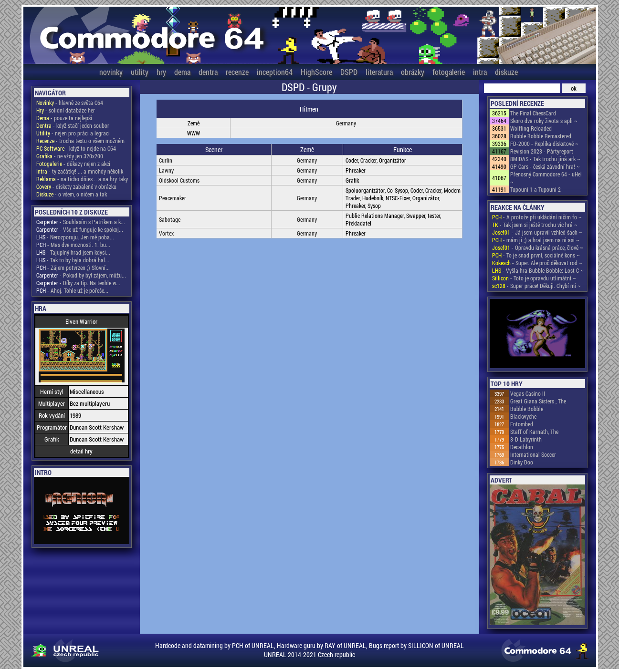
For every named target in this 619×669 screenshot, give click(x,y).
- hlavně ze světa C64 (69, 102)
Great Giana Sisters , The (538, 401)
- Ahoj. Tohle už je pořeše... (72, 290)
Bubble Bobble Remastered (540, 136)
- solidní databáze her (65, 110)
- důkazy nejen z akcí (73, 163)
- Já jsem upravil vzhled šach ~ (537, 232)
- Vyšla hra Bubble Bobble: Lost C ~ (538, 270)
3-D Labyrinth (526, 439)
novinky (111, 72)
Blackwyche (523, 416)
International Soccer (533, 454)
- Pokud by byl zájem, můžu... (81, 275)
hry (161, 72)
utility (139, 72)
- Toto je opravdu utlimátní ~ (534, 278)
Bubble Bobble (526, 408)
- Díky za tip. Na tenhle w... (78, 283)
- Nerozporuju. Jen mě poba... (75, 237)
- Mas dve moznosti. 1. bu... (73, 244)
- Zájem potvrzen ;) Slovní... (73, 267)
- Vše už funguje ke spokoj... (79, 229)
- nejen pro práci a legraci (73, 133)
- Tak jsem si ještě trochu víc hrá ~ (534, 224)
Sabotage (169, 219)
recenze (237, 72)
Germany (346, 123)
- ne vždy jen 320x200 (69, 156)
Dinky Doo (521, 462)
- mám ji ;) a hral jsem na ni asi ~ (535, 240)
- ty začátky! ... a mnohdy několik (79, 171)
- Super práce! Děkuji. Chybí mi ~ (536, 285)
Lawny (166, 170)
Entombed (521, 424)
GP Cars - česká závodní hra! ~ (545, 166)
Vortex (166, 233)
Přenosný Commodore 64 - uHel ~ (546, 177)
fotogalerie (448, 72)
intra (480, 72)
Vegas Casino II (527, 393)
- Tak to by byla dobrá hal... (72, 260)
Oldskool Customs (179, 180)
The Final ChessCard (533, 113)
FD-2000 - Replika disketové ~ (544, 143)
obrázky (412, 72)
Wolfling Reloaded (531, 128)
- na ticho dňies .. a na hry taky (82, 179)
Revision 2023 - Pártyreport (541, 151)
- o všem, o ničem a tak (71, 194)
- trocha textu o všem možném (80, 140)
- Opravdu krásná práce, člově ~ (537, 247)
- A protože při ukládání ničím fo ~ (537, 217)
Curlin (165, 160)
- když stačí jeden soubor (72, 125)
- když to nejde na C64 (76, 148)
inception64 (275, 72)
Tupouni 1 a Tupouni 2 (535, 189)
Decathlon (521, 447)
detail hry (81, 451)
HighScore (316, 72)
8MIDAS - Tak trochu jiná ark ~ (545, 159)
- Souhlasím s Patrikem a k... (80, 222)
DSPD (348, 72)
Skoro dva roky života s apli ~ (543, 120)
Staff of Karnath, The (534, 431)
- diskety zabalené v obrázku (76, 186)
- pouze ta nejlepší (64, 118)
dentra (208, 72)
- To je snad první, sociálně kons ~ (536, 255)
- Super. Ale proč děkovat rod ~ (537, 263)
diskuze (506, 72)
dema (182, 72)
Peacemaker (172, 198)
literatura (379, 72)
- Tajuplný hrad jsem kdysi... (73, 252)
